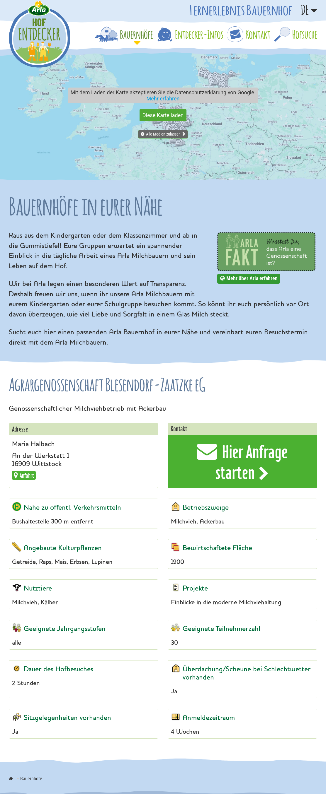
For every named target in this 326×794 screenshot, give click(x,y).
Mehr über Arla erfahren (252, 278)
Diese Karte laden (163, 115)
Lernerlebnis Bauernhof (241, 10)
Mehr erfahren (163, 98)
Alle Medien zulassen (163, 134)
